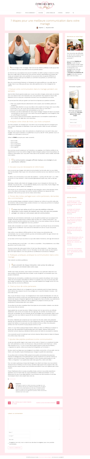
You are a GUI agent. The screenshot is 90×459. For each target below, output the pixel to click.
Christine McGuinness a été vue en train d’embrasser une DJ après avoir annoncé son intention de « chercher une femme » (75, 240)
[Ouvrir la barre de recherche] (73, 13)
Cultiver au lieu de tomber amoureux (46, 402)
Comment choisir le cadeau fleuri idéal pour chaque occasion (74, 151)
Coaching (40, 12)
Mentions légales (48, 457)
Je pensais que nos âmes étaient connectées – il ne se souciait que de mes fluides (74, 202)
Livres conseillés (50, 12)
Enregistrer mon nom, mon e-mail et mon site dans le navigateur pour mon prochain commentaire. (31, 443)
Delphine (41, 27)
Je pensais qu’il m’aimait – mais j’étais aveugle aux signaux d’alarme (74, 211)
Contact (68, 12)
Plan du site (41, 457)
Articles (20, 13)
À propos (60, 12)
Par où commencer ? (30, 12)
